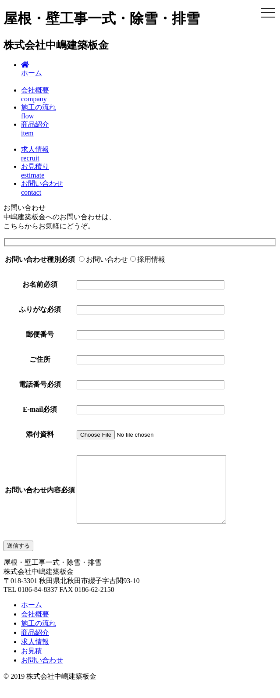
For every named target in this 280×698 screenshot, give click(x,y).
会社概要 (35, 627)
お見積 (31, 664)
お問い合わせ (42, 673)
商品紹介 (35, 645)
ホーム (31, 618)
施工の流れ (38, 636)
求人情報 (35, 655)
